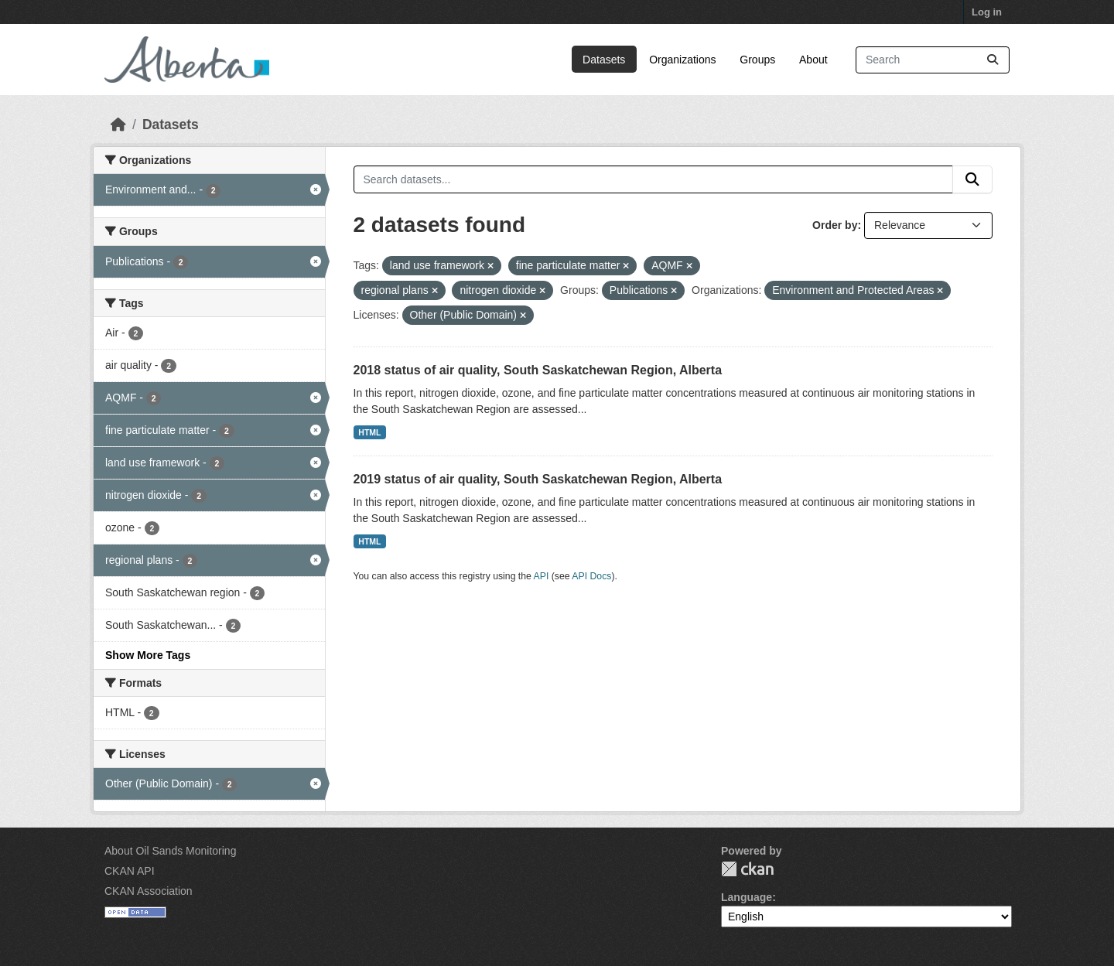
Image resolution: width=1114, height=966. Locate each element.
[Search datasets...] (933, 59)
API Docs (591, 576)
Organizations (682, 59)
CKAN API (129, 871)
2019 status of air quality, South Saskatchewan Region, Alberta (538, 479)
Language (746, 897)
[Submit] (992, 59)
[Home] (118, 124)
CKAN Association (148, 891)
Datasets (604, 59)
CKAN (747, 869)
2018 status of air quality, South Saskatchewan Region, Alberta (538, 370)
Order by (834, 225)
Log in (987, 12)
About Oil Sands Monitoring (170, 851)
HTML (369, 432)
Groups (757, 59)
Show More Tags (147, 655)
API (541, 576)
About (813, 59)
